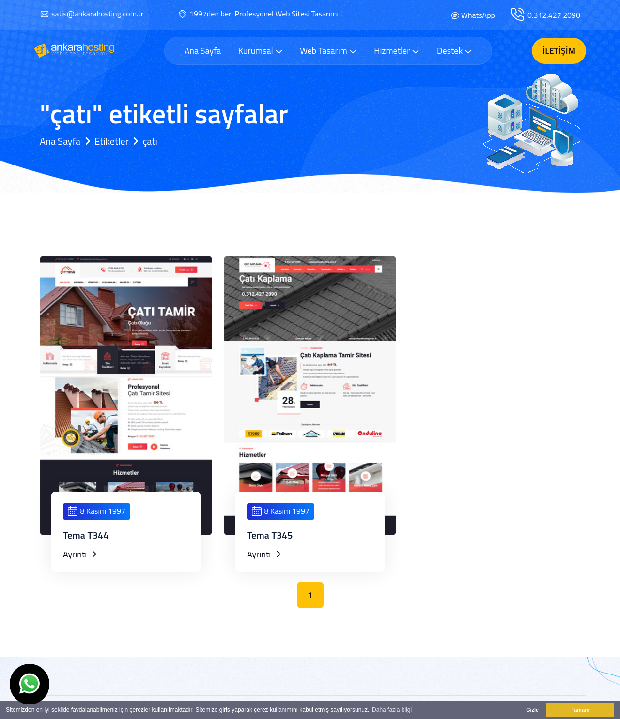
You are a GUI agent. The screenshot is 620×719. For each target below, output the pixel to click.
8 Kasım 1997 (96, 511)
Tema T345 (270, 535)
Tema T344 (86, 535)
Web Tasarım (328, 50)
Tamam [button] (580, 710)
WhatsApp (478, 15)
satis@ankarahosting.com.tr (97, 13)
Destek (454, 50)
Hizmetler (396, 50)
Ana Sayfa (202, 50)
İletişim (558, 50)
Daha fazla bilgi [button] (392, 709)
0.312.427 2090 (553, 15)
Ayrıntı (79, 554)
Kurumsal (260, 50)
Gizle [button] (532, 710)
